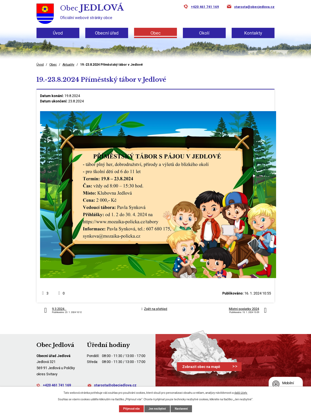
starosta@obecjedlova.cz (254, 7)
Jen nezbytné (157, 408)
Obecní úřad (107, 33)
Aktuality (68, 64)
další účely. (241, 392)
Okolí (204, 33)
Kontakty (253, 33)
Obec (156, 33)
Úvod (58, 33)
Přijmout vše (131, 408)
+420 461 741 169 (205, 7)
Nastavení (181, 408)
